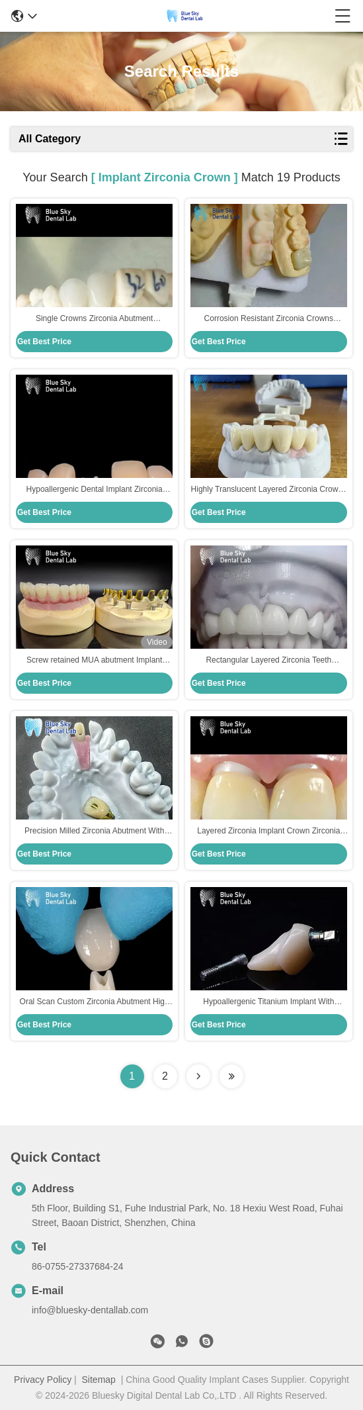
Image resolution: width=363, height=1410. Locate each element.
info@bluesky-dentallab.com (90, 1310)
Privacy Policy (42, 1379)
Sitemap (99, 1379)
